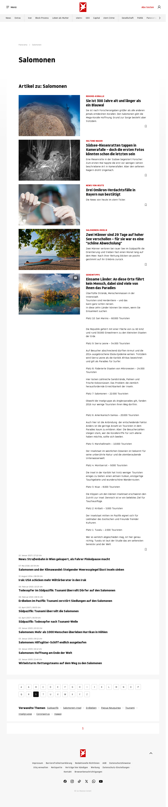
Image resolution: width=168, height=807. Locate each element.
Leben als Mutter (60, 18)
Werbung (95, 767)
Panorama (152, 18)
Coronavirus (43, 713)
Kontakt (68, 772)
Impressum (37, 763)
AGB (104, 763)
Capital (96, 18)
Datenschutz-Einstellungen (116, 767)
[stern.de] (83, 7)
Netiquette (56, 767)
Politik (140, 18)
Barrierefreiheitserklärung (59, 763)
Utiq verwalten (40, 767)
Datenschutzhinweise (120, 763)
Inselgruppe (25, 713)
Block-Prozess (42, 18)
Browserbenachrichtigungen (88, 772)
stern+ (79, 18)
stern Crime (109, 18)
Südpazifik (53, 707)
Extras (18, 18)
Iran (30, 18)
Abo (147, 7)
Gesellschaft (128, 18)
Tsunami (130, 707)
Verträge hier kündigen (76, 767)
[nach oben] (150, 753)
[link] (159, 7)
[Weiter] (159, 18)
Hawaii (58, 713)
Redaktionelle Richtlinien (87, 763)
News (8, 18)
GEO (88, 18)
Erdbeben (91, 707)
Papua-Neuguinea (111, 707)
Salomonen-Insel (72, 707)
